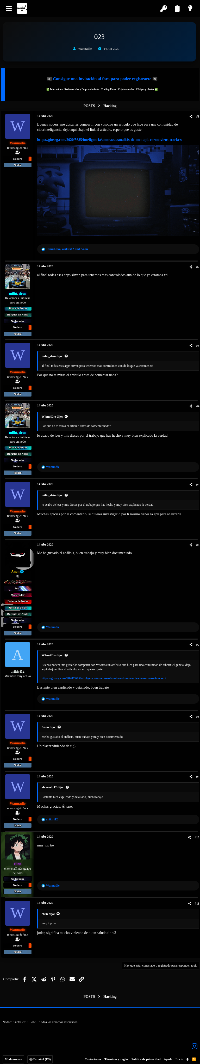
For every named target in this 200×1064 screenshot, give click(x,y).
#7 (195, 643)
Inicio (179, 1057)
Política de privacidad (146, 1057)
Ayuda (168, 1057)
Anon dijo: (50, 725)
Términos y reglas (116, 1057)
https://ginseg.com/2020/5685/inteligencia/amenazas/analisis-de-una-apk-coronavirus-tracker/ (111, 140)
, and (69, 247)
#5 (195, 482)
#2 (195, 265)
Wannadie (85, 49)
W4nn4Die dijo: (54, 414)
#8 (195, 714)
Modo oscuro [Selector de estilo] (13, 1057)
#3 (195, 343)
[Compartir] (189, 116)
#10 (195, 835)
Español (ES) (40, 1057)
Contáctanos (93, 1057)
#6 (195, 543)
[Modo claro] (190, 8)
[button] (9, 8)
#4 (195, 404)
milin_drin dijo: (54, 354)
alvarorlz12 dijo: (54, 785)
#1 (195, 116)
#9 (195, 775)
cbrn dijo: (50, 911)
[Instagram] (194, 1044)
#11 (195, 901)
